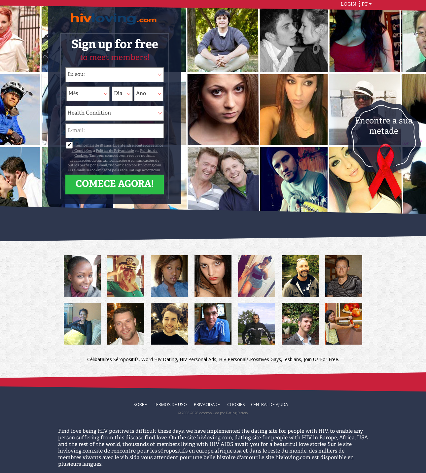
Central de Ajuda (269, 404)
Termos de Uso (171, 404)
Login (349, 4)
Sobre (140, 404)
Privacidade (207, 404)
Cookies (236, 404)
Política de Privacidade (115, 151)
